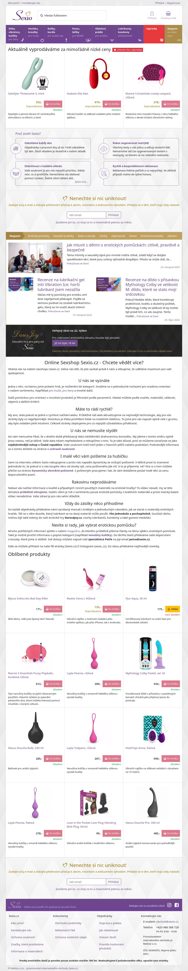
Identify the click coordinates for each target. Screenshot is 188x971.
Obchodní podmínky (68, 923)
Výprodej (155, 35)
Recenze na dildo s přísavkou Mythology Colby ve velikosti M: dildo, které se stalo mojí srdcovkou (152, 287)
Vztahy (103, 236)
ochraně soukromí (62, 449)
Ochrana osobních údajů (71, 937)
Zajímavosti (118, 236)
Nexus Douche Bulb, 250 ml (26, 748)
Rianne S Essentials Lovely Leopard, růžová (148, 95)
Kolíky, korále (58, 35)
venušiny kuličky (99, 535)
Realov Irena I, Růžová (81, 598)
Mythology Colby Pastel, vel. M (145, 673)
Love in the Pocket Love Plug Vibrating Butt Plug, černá (91, 824)
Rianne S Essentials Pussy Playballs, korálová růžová (31, 675)
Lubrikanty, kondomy (130, 35)
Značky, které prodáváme (27, 944)
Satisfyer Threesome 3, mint (26, 93)
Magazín (174, 35)
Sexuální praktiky (63, 236)
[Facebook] (176, 905)
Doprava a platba (110, 923)
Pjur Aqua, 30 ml (136, 598)
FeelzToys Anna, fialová (140, 748)
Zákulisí (172, 236)
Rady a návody (86, 236)
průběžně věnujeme (33, 492)
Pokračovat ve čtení (78, 263)
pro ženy (68, 390)
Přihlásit (159, 3)
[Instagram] (169, 905)
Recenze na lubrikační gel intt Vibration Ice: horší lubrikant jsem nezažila (61, 284)
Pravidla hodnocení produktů (111, 946)
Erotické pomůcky (38, 236)
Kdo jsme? (14, 3)
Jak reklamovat (108, 930)
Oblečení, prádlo (105, 35)
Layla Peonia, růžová (80, 673)
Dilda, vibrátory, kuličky (17, 35)
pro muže (55, 390)
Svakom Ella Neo (77, 93)
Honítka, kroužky (36, 35)
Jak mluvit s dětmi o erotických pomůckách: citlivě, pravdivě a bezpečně (123, 247)
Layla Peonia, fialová (21, 822)
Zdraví (133, 236)
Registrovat (173, 3)
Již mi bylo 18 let (65, 343)
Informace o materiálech (27, 951)
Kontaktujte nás (31, 3)
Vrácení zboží (107, 937)
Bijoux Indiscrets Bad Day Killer (28, 598)
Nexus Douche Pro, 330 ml (143, 822)
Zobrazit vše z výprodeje (127, 49)
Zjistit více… (81, 181)
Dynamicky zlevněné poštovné (52, 470)
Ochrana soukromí (23, 937)
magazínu (73, 531)
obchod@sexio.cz (167, 921)
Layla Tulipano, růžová (81, 748)
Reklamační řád (65, 930)
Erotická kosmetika (152, 236)
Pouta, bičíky (82, 35)
